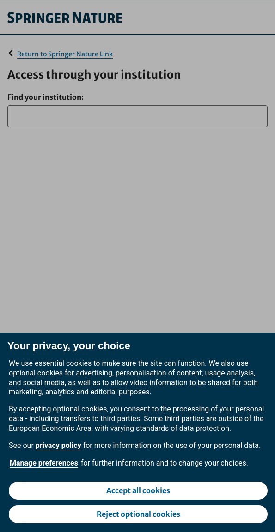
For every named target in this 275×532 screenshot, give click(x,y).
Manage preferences (44, 463)
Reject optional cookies (138, 514)
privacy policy (58, 445)
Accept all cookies (138, 490)
